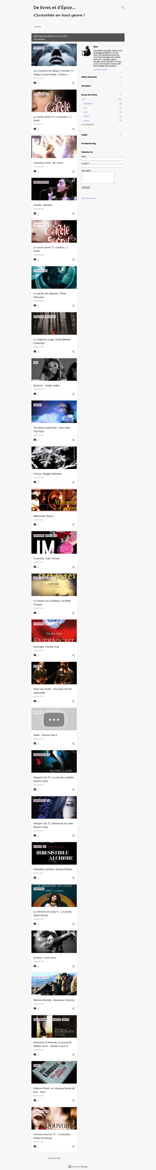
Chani (95, 47)
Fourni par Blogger (78, 1166)
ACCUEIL (38, 27)
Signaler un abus (89, 198)
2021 (83, 99)
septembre (88, 104)
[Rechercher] (123, 8)
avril (85, 112)
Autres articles (54, 1158)
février (86, 116)
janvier (86, 121)
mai (85, 108)
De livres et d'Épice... (54, 7)
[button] (73, 83)
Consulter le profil (100, 69)
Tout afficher (39, 39)
